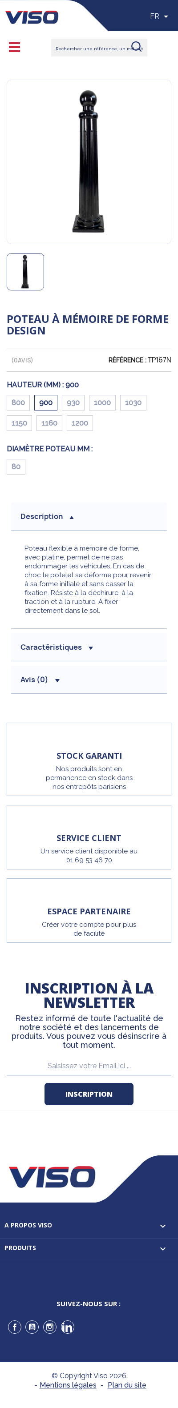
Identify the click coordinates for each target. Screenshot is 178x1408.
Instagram (50, 1327)
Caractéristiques (56, 647)
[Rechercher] (99, 47)
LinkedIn (67, 1327)
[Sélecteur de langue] (160, 16)
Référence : (127, 360)
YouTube (32, 1327)
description (47, 516)
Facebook (14, 1327)
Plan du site (127, 1385)
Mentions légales (68, 1385)
